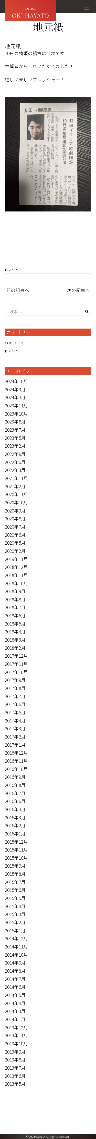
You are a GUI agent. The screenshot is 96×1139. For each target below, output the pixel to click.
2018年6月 (15, 615)
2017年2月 (15, 736)
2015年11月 (16, 849)
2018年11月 (16, 575)
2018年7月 (15, 607)
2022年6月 (15, 462)
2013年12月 (16, 1027)
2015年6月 (15, 890)
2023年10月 (16, 413)
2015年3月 (15, 914)
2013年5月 (15, 1084)
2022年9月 (15, 454)
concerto (14, 342)
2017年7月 (15, 696)
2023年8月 (15, 421)
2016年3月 (15, 817)
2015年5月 (15, 898)
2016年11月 (16, 761)
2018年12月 (16, 567)
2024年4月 (15, 397)
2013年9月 (15, 1051)
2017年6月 (15, 704)
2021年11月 (16, 478)
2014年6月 (15, 987)
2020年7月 (15, 526)
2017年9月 (15, 680)
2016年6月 (15, 801)
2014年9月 (15, 962)
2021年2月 (15, 486)
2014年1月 (15, 1019)
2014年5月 (15, 995)
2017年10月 (16, 672)
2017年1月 (15, 745)
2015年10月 (16, 858)
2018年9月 (15, 591)
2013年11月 (16, 1035)
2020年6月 (15, 535)
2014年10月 (16, 955)
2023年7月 (15, 430)
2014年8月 (15, 971)
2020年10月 (16, 502)
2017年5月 (15, 712)
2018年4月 (15, 631)
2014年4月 (15, 1003)
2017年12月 (16, 656)
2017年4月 (15, 720)
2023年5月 (15, 438)
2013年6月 (15, 1076)
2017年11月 (16, 664)
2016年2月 (15, 825)
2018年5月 (15, 623)
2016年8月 (15, 785)
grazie (11, 269)
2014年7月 (15, 979)
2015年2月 (15, 922)
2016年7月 (15, 793)
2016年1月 (15, 833)
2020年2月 (15, 551)
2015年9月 (15, 865)
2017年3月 (15, 728)
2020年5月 (15, 543)
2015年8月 (15, 874)
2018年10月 (16, 583)
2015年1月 (15, 930)
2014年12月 (16, 938)
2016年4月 (15, 809)
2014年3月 (15, 1011)
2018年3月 (15, 639)
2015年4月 (15, 906)
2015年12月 (16, 841)
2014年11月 (16, 946)
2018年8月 (15, 599)
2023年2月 (15, 446)
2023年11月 (16, 405)
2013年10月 (16, 1043)
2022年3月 (15, 470)
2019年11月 (16, 559)
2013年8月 (15, 1059)
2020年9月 (15, 510)
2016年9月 (15, 777)
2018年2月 (15, 648)
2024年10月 (16, 381)
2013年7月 (15, 1068)
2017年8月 (15, 688)
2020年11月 (16, 494)
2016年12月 (16, 752)
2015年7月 (15, 882)
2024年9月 (15, 389)
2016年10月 (16, 769)
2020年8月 (15, 518)
